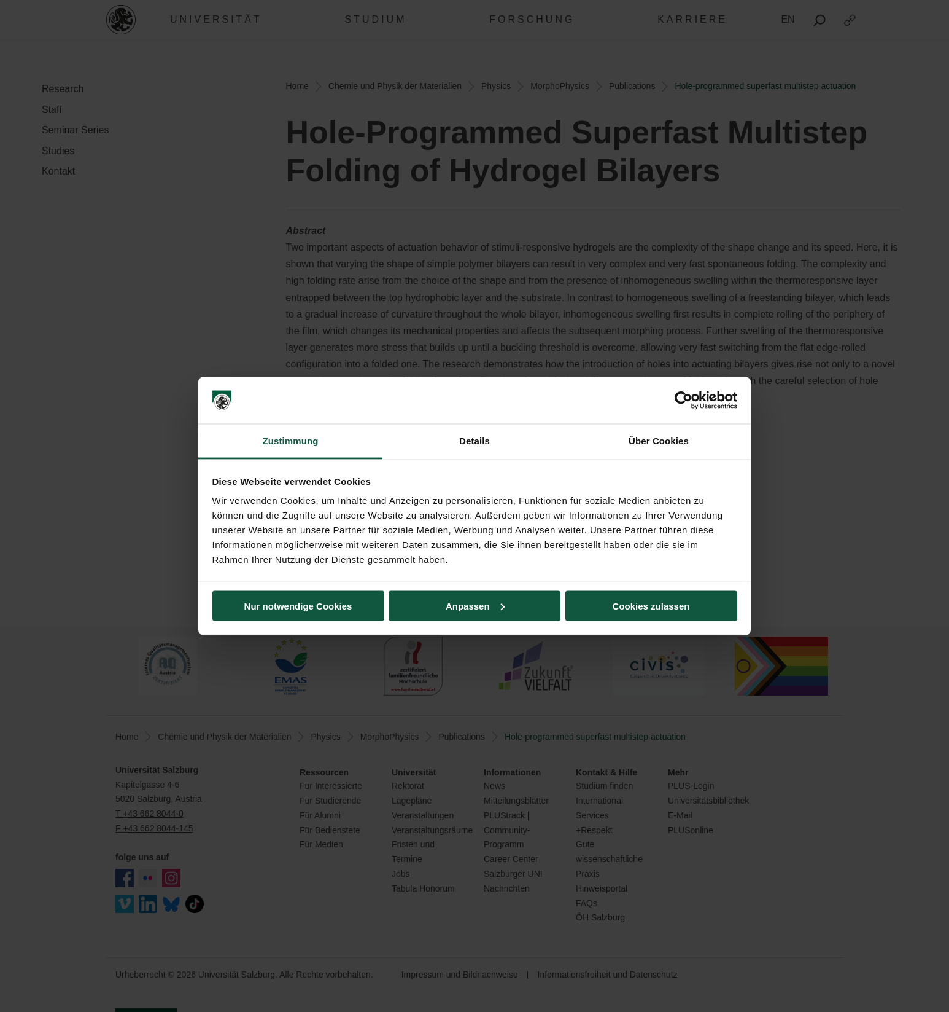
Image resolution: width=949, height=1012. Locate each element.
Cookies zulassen (651, 605)
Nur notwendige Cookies (298, 605)
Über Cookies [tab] (659, 441)
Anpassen (475, 605)
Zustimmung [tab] (291, 441)
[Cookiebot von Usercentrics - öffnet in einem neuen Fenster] (683, 400)
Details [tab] (474, 441)
